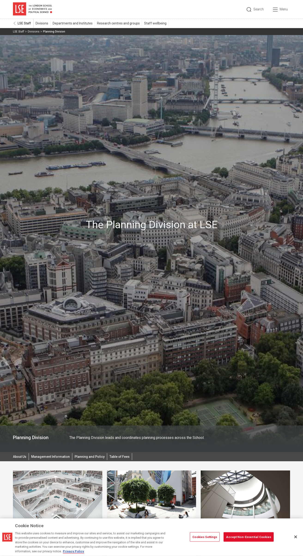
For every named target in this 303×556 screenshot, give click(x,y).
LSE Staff (24, 23)
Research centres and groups (118, 23)
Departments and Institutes (73, 23)
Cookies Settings (204, 538)
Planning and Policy (90, 456)
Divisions (42, 23)
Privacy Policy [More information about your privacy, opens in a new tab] (73, 553)
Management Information (50, 456)
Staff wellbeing (155, 23)
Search (258, 9)
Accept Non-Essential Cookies (248, 538)
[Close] (296, 538)
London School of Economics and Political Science (32, 9)
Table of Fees (119, 456)
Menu (284, 9)
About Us (19, 456)
